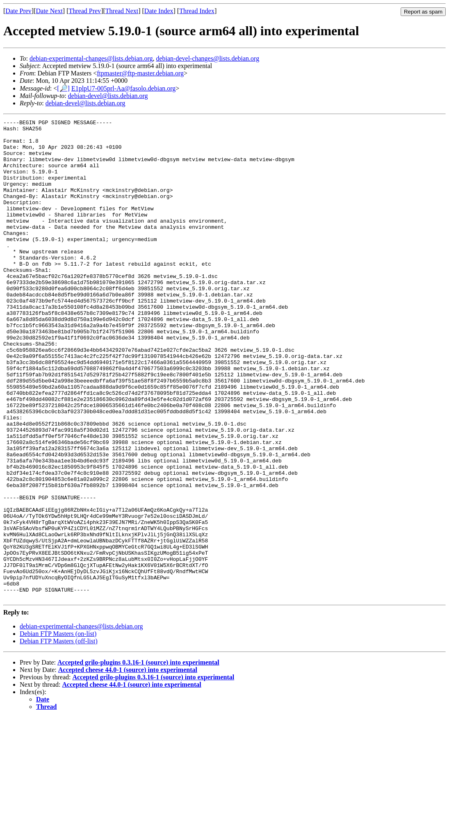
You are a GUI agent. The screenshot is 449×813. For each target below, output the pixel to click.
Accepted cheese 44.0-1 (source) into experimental (127, 765)
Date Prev (18, 10)
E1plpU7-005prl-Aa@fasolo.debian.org (123, 88)
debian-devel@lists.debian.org (108, 95)
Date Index (158, 10)
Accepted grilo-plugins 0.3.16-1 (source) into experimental (138, 758)
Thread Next (121, 10)
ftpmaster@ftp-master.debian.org (140, 73)
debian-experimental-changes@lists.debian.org (91, 58)
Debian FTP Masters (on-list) (58, 729)
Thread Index (196, 10)
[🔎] (63, 88)
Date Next (49, 10)
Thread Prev (84, 10)
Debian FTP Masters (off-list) (59, 736)
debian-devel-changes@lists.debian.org (207, 58)
